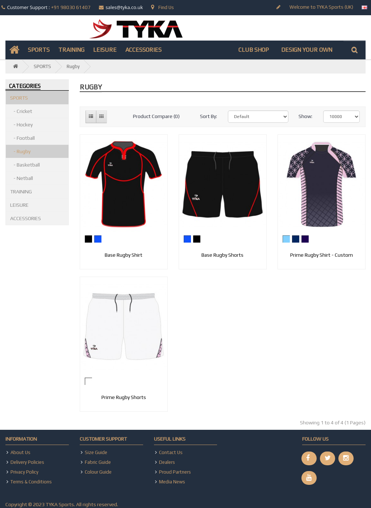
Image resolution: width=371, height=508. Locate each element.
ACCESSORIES (143, 49)
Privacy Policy (24, 472)
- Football (22, 138)
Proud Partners (175, 472)
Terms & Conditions (31, 481)
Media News (172, 481)
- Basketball (25, 165)
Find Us (162, 7)
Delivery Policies (27, 462)
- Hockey (21, 124)
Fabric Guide (98, 462)
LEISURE (105, 49)
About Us (20, 452)
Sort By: (208, 116)
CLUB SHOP (253, 49)
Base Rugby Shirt (123, 255)
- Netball (21, 178)
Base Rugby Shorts (222, 255)
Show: (305, 116)
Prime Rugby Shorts (123, 397)
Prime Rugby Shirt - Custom (321, 255)
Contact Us (171, 452)
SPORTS (39, 49)
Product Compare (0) (156, 116)
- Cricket (21, 111)
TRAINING (71, 49)
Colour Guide (98, 472)
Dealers (167, 462)
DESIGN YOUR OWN (306, 49)
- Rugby (20, 151)
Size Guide (96, 452)
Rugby (73, 66)
